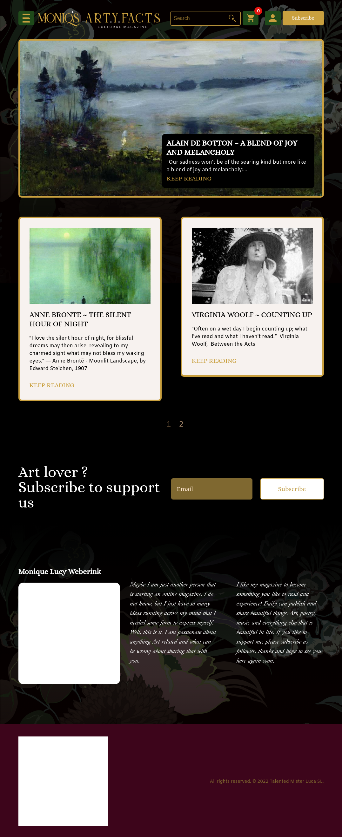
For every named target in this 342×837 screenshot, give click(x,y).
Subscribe (303, 18)
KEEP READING (189, 178)
